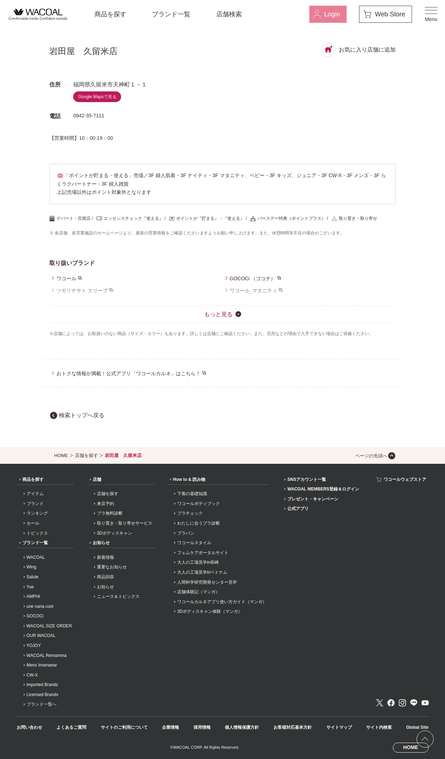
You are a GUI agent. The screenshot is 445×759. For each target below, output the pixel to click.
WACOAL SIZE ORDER (49, 625)
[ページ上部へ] (425, 739)
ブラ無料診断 (110, 513)
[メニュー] (431, 14)
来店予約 (105, 503)
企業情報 (170, 727)
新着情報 (105, 557)
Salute (33, 576)
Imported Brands (42, 684)
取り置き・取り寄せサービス (124, 523)
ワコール (66, 278)
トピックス (37, 533)
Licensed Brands (42, 694)
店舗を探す (86, 455)
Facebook (391, 702)
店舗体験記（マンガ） (198, 591)
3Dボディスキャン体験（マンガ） (209, 611)
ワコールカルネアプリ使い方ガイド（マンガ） (222, 601)
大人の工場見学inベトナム (202, 572)
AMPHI (33, 596)
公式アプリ (298, 508)
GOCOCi (35, 616)
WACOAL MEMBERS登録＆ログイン (323, 489)
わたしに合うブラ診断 (198, 523)
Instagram (402, 702)
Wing (31, 566)
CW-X (32, 675)
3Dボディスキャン (114, 533)
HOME (61, 455)
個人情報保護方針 (242, 727)
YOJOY (34, 645)
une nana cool (40, 606)
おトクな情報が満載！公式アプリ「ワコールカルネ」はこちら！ (128, 373)
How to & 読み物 (189, 479)
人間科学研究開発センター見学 (207, 582)
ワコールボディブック (198, 503)
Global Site (417, 727)
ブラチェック (190, 513)
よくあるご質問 (71, 727)
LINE (413, 702)
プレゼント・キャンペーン (312, 499)
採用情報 (202, 727)
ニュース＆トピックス (118, 596)
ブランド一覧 (171, 14)
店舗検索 (229, 14)
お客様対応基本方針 (292, 727)
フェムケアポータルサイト (202, 552)
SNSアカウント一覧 (306, 479)
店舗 (97, 479)
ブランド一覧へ (41, 704)
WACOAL (36, 557)
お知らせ (101, 542)
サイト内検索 (379, 727)
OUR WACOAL (41, 635)
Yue (30, 586)
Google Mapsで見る (97, 96)
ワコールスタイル (194, 542)
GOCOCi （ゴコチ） (253, 278)
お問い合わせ (29, 727)
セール (33, 523)
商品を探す (110, 14)
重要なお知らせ (112, 566)
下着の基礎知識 (192, 493)
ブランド (35, 503)
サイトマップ (339, 727)
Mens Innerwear (42, 665)
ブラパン (185, 533)
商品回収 (105, 576)
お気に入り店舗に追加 (358, 50)
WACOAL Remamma (47, 655)
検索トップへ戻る (81, 415)
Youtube (425, 702)
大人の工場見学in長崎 (198, 562)
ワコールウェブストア (405, 479)
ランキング (37, 513)
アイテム (35, 493)
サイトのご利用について (124, 727)
